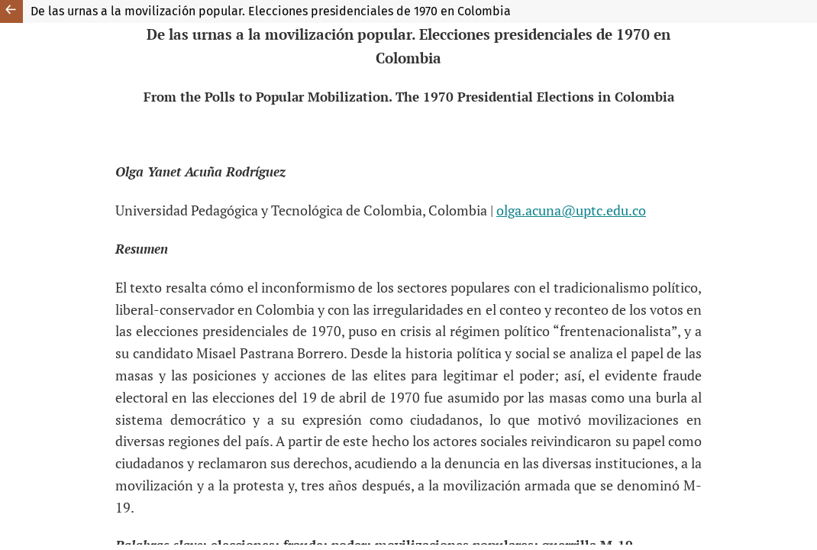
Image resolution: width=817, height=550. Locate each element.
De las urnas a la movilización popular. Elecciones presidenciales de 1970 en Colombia (271, 11)
